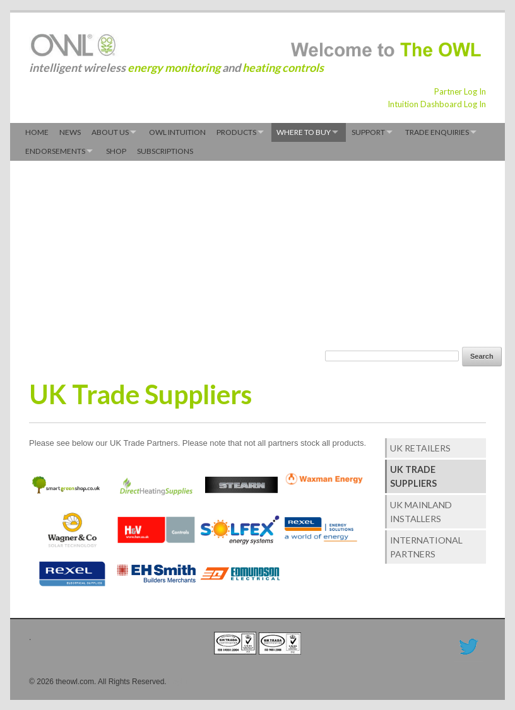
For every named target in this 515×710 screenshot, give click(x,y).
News (70, 132)
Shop (116, 151)
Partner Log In (460, 91)
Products (236, 132)
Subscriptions (165, 151)
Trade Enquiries (437, 132)
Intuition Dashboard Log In (437, 104)
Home (37, 132)
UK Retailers (420, 448)
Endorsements (55, 151)
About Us (110, 132)
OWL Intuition (177, 132)
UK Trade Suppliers (413, 476)
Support (368, 132)
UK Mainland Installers (421, 511)
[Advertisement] (191, 252)
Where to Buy (303, 132)
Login (178, 681)
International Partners (426, 547)
